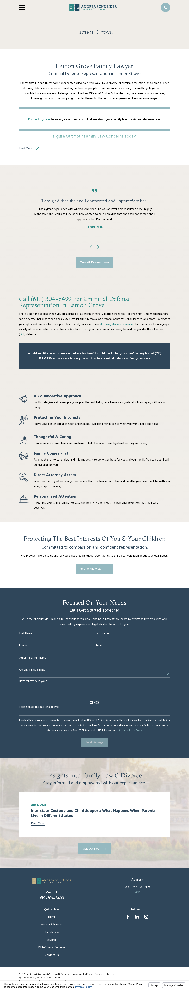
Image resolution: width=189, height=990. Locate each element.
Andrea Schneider (51, 925)
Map (137, 893)
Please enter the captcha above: (39, 708)
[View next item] (98, 248)
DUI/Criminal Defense (51, 948)
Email (99, 646)
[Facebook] (128, 917)
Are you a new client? (32, 670)
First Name (25, 634)
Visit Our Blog (94, 849)
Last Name (102, 634)
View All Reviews (94, 263)
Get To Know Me (94, 569)
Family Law (52, 933)
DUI (22, 335)
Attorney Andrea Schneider (117, 325)
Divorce (52, 940)
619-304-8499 (52, 898)
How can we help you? (33, 682)
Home (52, 917)
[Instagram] (146, 917)
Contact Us (52, 956)
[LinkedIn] (137, 917)
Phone (23, 646)
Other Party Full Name (32, 658)
